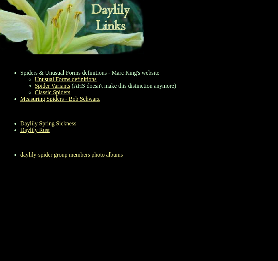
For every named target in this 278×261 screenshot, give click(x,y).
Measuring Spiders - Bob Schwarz (60, 99)
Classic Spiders (52, 92)
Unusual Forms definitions (66, 79)
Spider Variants (52, 86)
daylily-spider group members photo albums (71, 155)
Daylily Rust (35, 130)
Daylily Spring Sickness (48, 123)
